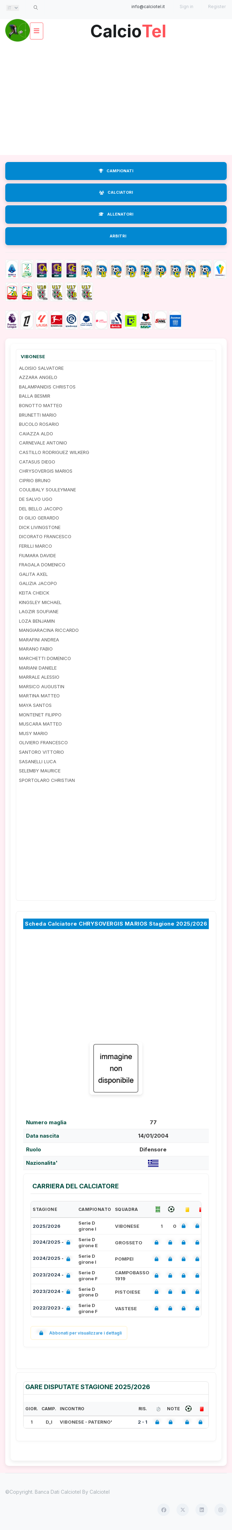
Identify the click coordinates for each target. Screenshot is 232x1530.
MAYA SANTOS (35, 705)
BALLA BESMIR (34, 396)
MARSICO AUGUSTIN (41, 686)
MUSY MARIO (33, 733)
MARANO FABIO (36, 649)
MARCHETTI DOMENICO (45, 658)
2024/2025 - (53, 1242)
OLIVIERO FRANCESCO (43, 742)
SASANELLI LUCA (37, 761)
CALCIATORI (116, 192)
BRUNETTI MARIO (38, 415)
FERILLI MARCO (35, 546)
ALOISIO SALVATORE (41, 368)
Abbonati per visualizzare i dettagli (79, 1333)
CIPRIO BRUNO (35, 480)
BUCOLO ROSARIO (39, 424)
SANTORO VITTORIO (41, 752)
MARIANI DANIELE (38, 668)
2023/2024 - (53, 1275)
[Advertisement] (116, 98)
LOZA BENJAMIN (37, 621)
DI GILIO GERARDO (39, 518)
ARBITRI (118, 236)
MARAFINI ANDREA (39, 639)
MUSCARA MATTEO (40, 724)
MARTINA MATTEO (39, 695)
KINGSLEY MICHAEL (40, 602)
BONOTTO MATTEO (40, 405)
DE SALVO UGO (35, 499)
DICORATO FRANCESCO (45, 536)
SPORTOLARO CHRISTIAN (47, 780)
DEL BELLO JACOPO (41, 508)
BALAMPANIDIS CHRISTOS (47, 387)
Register (217, 6)
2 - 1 (142, 1422)
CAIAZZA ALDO (36, 433)
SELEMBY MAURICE (39, 770)
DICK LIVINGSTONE (39, 527)
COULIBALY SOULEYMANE (47, 489)
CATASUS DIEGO (37, 462)
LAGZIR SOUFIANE (38, 611)
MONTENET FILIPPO (40, 714)
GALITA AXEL (33, 574)
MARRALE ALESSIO (39, 677)
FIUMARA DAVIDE (37, 555)
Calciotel (100, 1492)
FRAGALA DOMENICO (42, 564)
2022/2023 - (53, 1308)
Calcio (128, 29)
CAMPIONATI (116, 170)
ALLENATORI (116, 214)
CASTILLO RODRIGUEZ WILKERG (54, 452)
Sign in (186, 6)
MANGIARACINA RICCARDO (49, 630)
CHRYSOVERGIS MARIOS (45, 471)
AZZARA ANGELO (38, 377)
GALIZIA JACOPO (38, 583)
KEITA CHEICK (34, 593)
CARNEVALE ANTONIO (43, 443)
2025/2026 (46, 1226)
